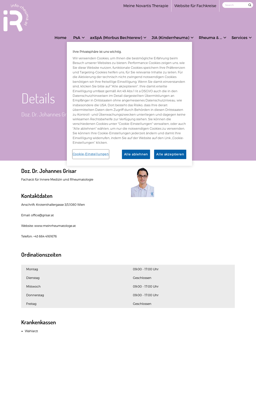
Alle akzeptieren (170, 154)
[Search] (237, 5)
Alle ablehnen (136, 154)
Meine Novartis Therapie (145, 5)
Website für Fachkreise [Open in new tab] (195, 5)
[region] (129, 104)
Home (60, 37)
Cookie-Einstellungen (91, 154)
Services (239, 37)
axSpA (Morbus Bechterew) (116, 37)
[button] (83, 37)
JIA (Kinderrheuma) (170, 37)
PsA (76, 37)
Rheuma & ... (210, 37)
